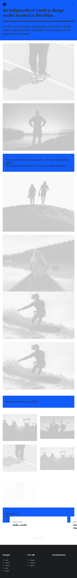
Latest (6, 568)
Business (32, 560)
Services (7, 563)
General (32, 563)
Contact (7, 571)
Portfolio (7, 565)
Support (32, 565)
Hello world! (24, 525)
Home (6, 560)
